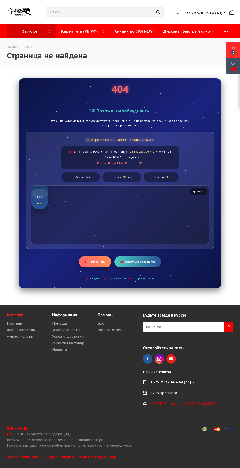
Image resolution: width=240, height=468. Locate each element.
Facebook (147, 359)
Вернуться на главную (137, 261)
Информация (64, 315)
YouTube (171, 359)
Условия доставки (68, 336)
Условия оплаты (66, 330)
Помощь (59, 323)
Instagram (93, 278)
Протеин (14, 323)
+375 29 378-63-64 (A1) (202, 13)
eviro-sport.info (163, 393)
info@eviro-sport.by (141, 278)
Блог (102, 323)
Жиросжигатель (21, 330)
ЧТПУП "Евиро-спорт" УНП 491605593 (183, 403)
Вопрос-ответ (110, 330)
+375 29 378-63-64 (115, 278)
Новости (59, 349)
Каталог (15, 315)
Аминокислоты (20, 336)
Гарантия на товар (68, 343)
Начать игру (95, 261)
